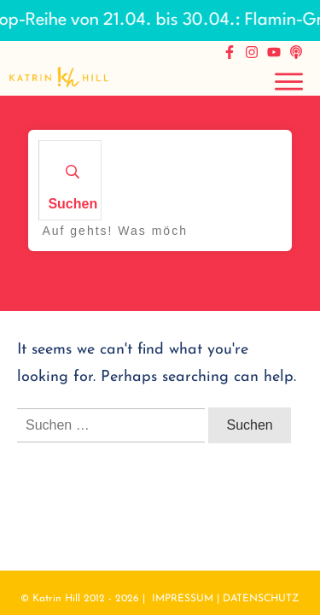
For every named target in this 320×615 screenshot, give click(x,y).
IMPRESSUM (182, 599)
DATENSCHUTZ (261, 599)
